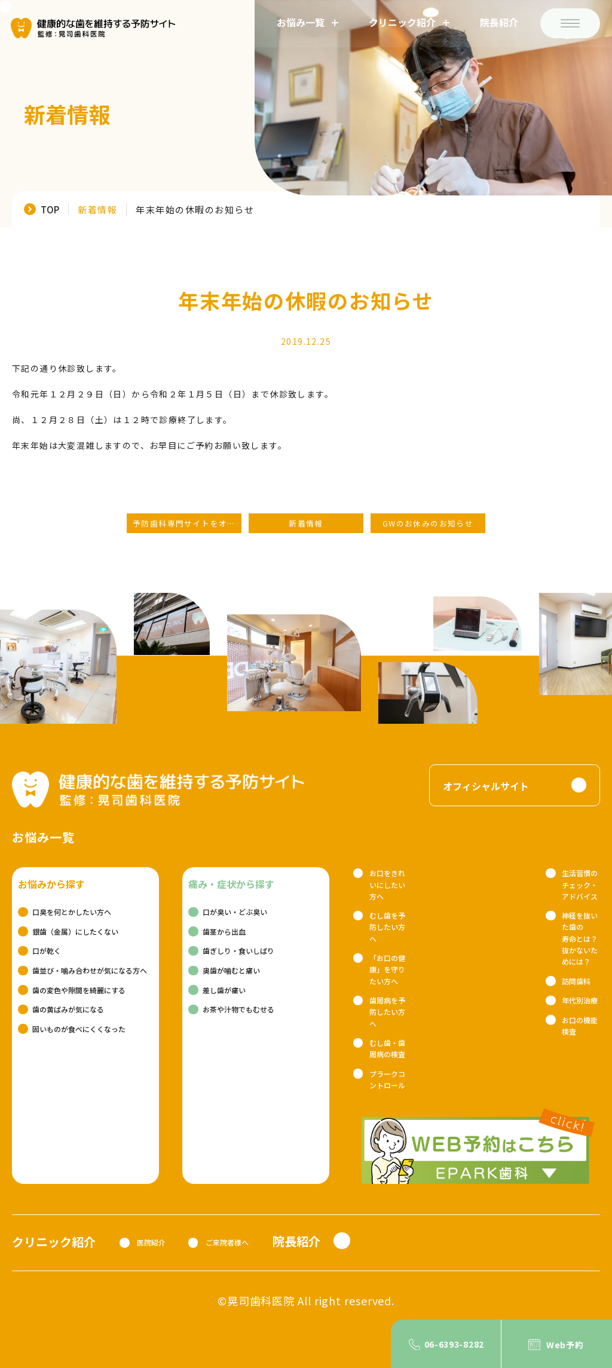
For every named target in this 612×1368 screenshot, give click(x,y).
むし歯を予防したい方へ (387, 926)
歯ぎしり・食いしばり (238, 950)
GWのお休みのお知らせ (427, 523)
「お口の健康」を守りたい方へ (387, 969)
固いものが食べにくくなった (79, 1029)
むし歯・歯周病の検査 (387, 1048)
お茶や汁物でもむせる (238, 1009)
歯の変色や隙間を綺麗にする (79, 990)
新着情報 (97, 209)
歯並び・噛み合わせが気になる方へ (89, 970)
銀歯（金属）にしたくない (75, 931)
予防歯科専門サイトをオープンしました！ (187, 523)
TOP (50, 209)
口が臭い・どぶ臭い (235, 912)
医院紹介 (151, 1242)
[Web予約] (556, 1344)
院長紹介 (498, 23)
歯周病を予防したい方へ (387, 1011)
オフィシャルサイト (486, 786)
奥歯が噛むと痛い (231, 970)
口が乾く (46, 950)
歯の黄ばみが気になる (68, 1009)
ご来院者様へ (227, 1242)
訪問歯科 (576, 981)
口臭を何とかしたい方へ (71, 912)
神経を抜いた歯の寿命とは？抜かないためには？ (580, 938)
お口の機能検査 (580, 1025)
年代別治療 (580, 1000)
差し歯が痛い (224, 990)
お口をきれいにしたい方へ (387, 884)
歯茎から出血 (224, 931)
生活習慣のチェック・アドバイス (580, 884)
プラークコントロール (387, 1079)
